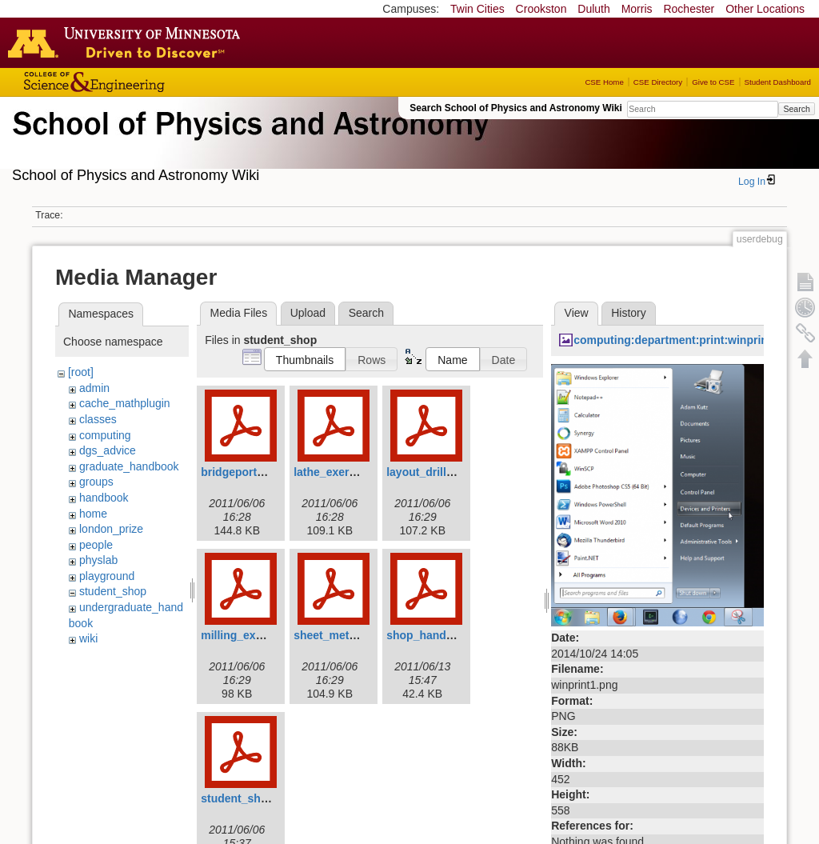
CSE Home (604, 82)
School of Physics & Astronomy (248, 142)
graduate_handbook (129, 466)
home (93, 513)
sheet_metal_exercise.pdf (361, 635)
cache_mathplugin (124, 403)
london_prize (111, 528)
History (628, 312)
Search (796, 109)
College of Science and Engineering (144, 82)
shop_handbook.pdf (439, 635)
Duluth (593, 8)
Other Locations (765, 8)
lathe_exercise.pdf (342, 472)
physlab (98, 560)
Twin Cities (477, 8)
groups (96, 481)
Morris (637, 8)
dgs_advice (107, 450)
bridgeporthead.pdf (252, 472)
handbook (104, 497)
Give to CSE (713, 82)
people (96, 544)
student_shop (112, 591)
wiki (88, 638)
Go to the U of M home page (128, 42)
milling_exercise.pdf (255, 635)
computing (105, 435)
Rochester (688, 8)
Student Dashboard (778, 82)
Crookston (541, 8)
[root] (81, 372)
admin (94, 388)
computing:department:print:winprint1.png (687, 340)
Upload (308, 312)
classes (98, 419)
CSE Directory (657, 82)
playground (106, 576)
